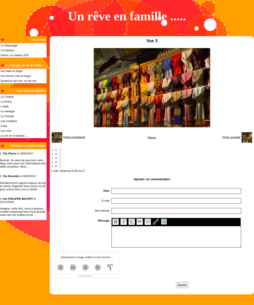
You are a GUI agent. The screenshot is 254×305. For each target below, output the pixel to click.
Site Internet (102, 210)
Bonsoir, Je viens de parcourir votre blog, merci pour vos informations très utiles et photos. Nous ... (23, 163)
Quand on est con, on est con (19, 80)
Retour (152, 137)
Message (103, 220)
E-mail (106, 200)
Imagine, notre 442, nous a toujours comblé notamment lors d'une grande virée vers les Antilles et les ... (22, 211)
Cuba (4, 126)
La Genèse (7, 50)
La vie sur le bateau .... (15, 135)
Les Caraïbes (9, 121)
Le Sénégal (8, 111)
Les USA (6, 130)
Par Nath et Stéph (11, 71)
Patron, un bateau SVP (15, 55)
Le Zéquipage (9, 45)
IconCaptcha (84, 276)
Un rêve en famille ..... (127, 16)
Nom (106, 190)
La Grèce (6, 101)
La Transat (7, 116)
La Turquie (7, 96)
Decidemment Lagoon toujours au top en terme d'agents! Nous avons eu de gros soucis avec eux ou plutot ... (23, 186)
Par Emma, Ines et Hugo (16, 76)
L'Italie (4, 106)
